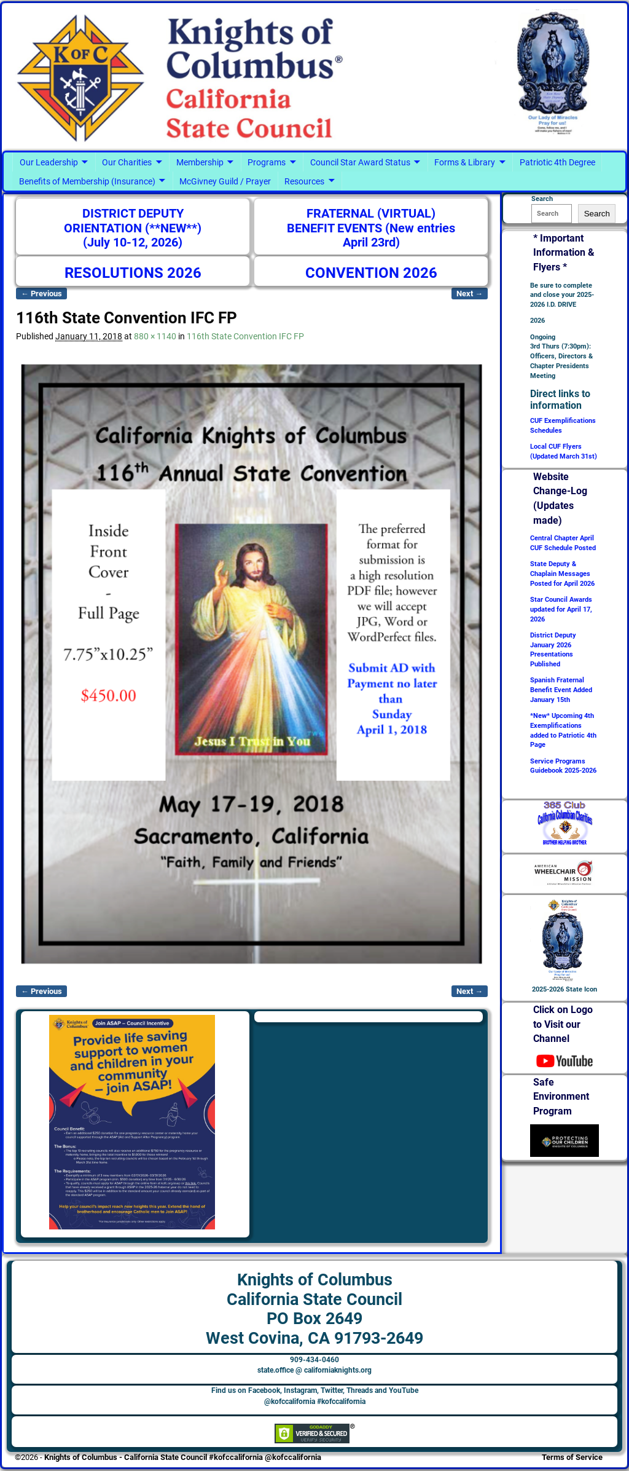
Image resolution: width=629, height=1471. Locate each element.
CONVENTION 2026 (371, 273)
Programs (267, 162)
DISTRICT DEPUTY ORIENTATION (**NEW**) (132, 221)
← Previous (41, 293)
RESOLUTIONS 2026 (132, 273)
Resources (304, 181)
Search (597, 213)
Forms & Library (464, 162)
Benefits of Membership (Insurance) (87, 181)
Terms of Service (572, 1457)
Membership (200, 162)
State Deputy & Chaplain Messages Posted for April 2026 (562, 574)
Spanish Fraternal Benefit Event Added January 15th (561, 690)
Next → (469, 293)
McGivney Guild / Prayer (225, 181)
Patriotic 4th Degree (557, 162)
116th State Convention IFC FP (245, 336)
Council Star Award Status (360, 162)
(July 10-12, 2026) (132, 242)
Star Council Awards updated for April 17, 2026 (561, 609)
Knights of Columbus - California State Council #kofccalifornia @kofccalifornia (182, 1457)
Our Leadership (49, 162)
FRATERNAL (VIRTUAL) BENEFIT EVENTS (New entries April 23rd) (371, 228)
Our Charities (127, 162)
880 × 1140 (155, 336)
